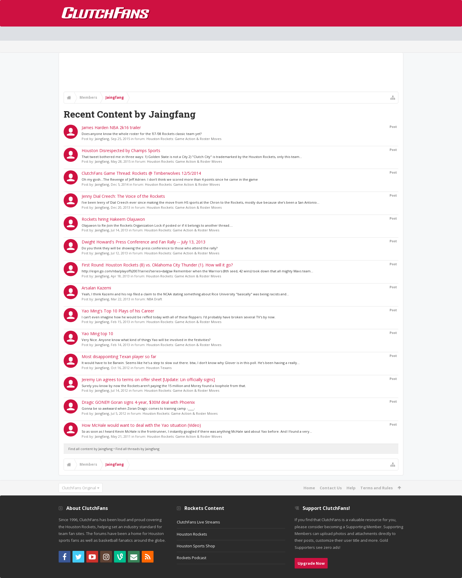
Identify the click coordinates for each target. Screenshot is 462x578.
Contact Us (331, 487)
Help (351, 487)
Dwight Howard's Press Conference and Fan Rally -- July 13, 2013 (143, 242)
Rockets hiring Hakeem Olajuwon (113, 219)
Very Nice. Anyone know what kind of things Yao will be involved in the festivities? (146, 339)
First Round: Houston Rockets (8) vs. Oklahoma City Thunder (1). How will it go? (157, 265)
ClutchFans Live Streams (198, 522)
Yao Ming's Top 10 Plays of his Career (118, 311)
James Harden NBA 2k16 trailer (111, 127)
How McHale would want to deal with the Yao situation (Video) (141, 425)
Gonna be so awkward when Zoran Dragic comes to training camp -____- (138, 408)
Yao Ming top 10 (97, 333)
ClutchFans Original (79, 487)
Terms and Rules (376, 487)
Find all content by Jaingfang (90, 449)
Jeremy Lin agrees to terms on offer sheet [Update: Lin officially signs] (148, 379)
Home (309, 487)
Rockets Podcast (191, 557)
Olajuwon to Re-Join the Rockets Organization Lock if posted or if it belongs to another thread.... (157, 225)
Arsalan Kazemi (96, 288)
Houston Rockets (192, 534)
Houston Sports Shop (196, 546)
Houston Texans (158, 367)
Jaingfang (102, 138)
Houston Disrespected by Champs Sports (121, 150)
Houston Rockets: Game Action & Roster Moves (183, 138)
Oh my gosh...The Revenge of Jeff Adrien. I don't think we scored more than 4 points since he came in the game (170, 179)
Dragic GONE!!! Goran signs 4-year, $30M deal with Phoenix (138, 402)
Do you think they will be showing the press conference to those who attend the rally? (149, 248)
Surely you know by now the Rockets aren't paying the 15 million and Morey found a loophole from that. (164, 385)
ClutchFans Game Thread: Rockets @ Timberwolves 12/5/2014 (141, 173)
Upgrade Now (311, 563)
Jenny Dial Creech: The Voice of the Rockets (123, 196)
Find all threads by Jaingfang (137, 449)
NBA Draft (154, 299)
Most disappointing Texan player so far (119, 356)
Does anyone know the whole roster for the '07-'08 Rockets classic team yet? (142, 133)
